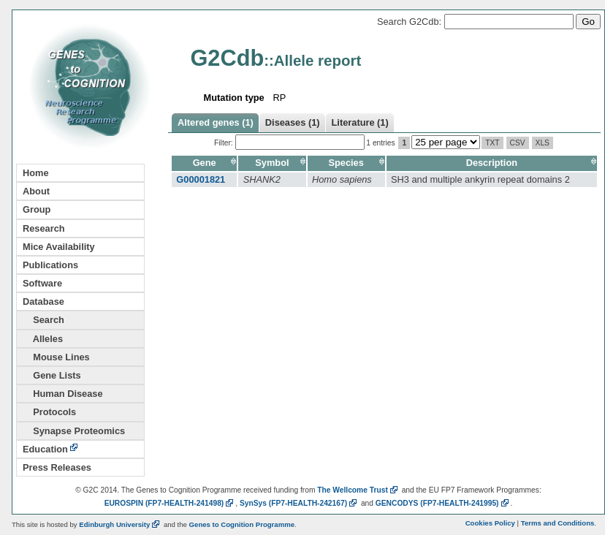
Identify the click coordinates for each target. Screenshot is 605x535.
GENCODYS (443, 503)
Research (44, 228)
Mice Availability (59, 246)
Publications (50, 264)
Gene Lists (52, 375)
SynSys (299, 503)
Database (43, 301)
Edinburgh (120, 524)
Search (43, 319)
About (36, 191)
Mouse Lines (56, 357)
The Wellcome (358, 490)
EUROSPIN (170, 503)
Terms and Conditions (558, 523)
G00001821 (200, 179)
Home (36, 172)
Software (42, 283)
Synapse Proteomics (74, 430)
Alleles (43, 338)
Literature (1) (360, 122)
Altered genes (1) (216, 122)
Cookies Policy (490, 523)
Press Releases (57, 467)
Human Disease (63, 393)
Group (36, 209)
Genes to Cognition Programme (241, 524)
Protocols (49, 411)
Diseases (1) (292, 122)
